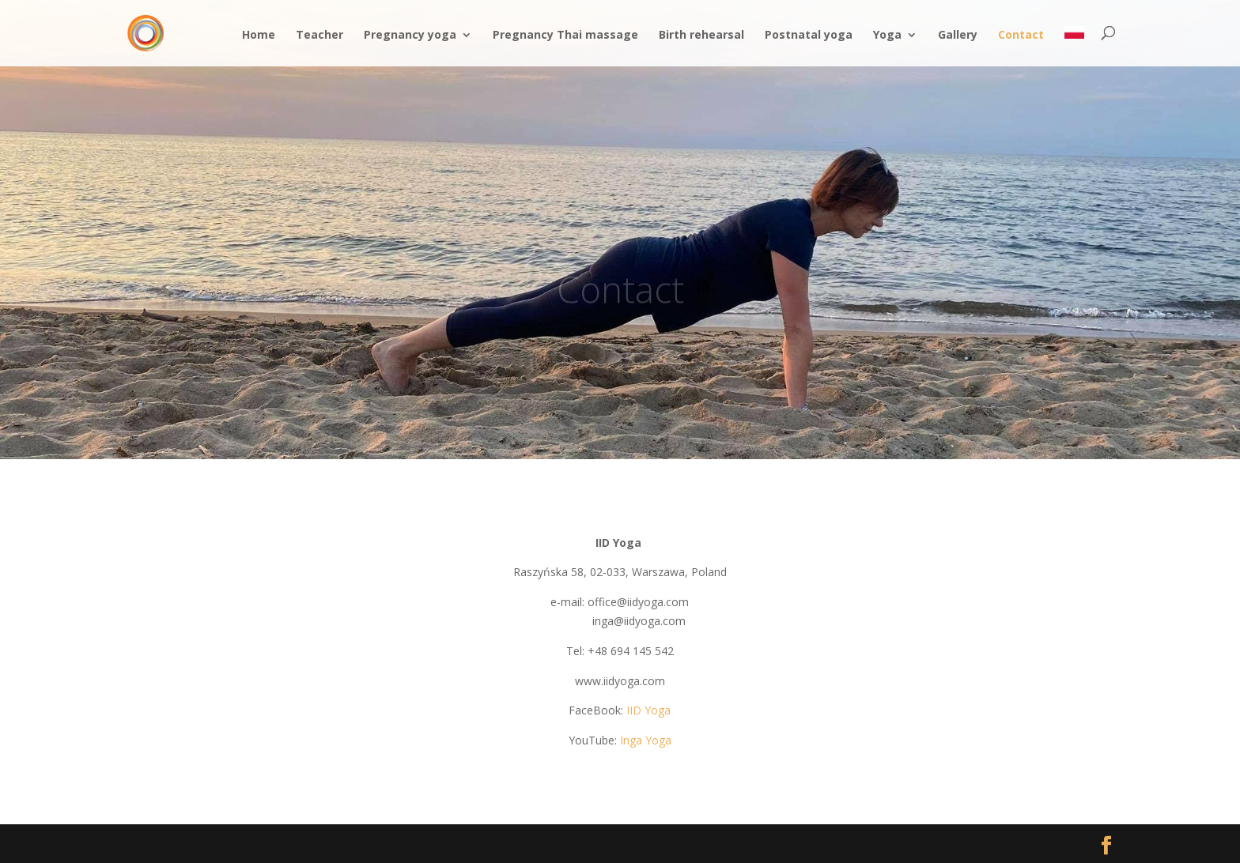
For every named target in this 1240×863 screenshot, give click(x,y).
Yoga (887, 35)
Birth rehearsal (701, 35)
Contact (1021, 35)
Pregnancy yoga (410, 35)
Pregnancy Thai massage (565, 35)
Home (258, 35)
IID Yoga (648, 710)
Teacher (319, 35)
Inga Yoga (645, 740)
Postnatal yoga (808, 35)
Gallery (957, 35)
